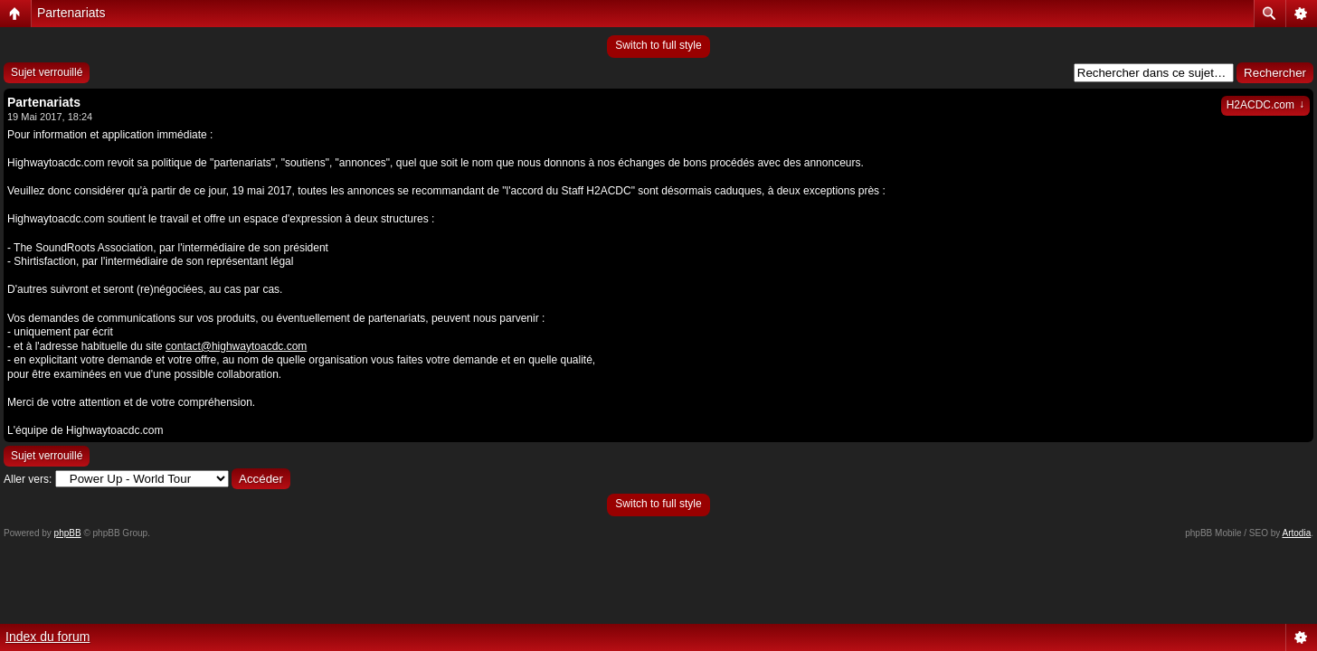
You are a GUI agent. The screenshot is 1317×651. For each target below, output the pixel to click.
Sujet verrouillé (46, 72)
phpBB (67, 533)
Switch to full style (658, 45)
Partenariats (71, 12)
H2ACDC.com (1265, 105)
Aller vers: (28, 479)
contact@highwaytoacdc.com (236, 346)
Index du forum (47, 636)
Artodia (1297, 533)
